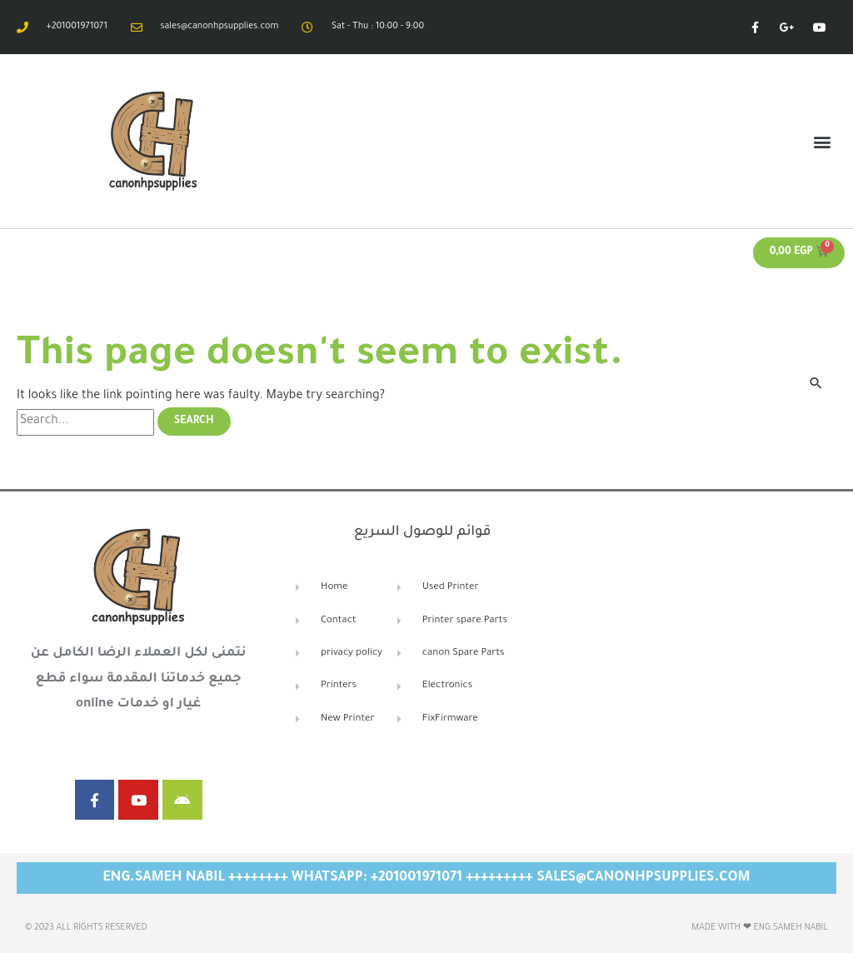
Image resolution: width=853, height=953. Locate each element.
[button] (822, 141)
